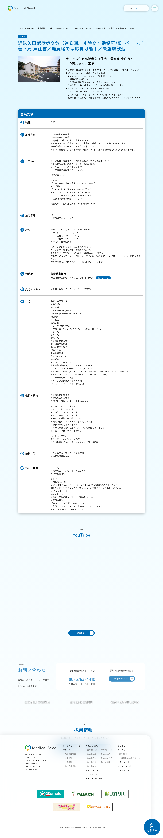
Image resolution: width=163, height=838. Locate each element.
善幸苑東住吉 (107, 758)
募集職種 (41, 28)
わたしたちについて (71, 746)
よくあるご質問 (92, 774)
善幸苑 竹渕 (107, 750)
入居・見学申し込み (94, 778)
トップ (20, 28)
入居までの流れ (92, 770)
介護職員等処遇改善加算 (129, 758)
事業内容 (67, 750)
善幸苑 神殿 (92, 750)
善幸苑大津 (92, 766)
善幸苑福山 (106, 762)
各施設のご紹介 (92, 746)
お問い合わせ (123, 762)
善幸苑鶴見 (106, 754)
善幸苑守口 (92, 758)
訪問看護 (68, 762)
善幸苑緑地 (92, 762)
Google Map (103, 277)
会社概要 (121, 746)
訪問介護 (68, 758)
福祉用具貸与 (70, 766)
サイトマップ (123, 770)
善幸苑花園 (92, 754)
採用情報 (30, 28)
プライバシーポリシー (127, 766)
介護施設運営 (70, 754)
